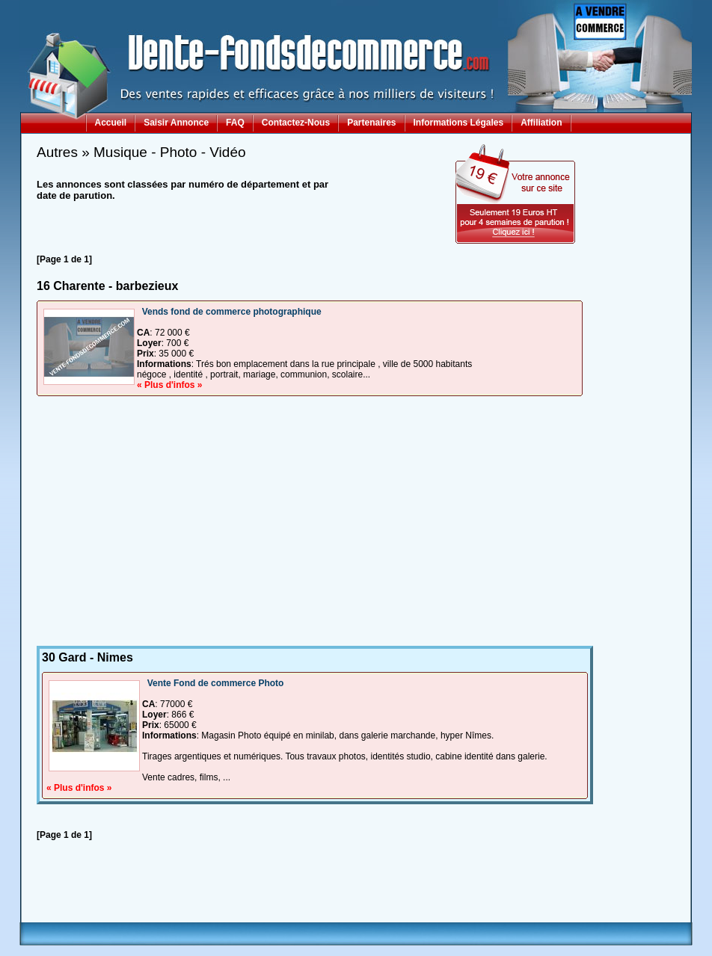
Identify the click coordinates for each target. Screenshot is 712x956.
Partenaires (371, 122)
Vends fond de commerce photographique (232, 311)
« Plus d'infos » (170, 385)
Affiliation (541, 122)
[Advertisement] (310, 526)
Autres (57, 152)
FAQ (235, 122)
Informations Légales (459, 122)
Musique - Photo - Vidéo (169, 152)
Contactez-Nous (296, 122)
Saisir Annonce (176, 122)
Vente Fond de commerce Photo (215, 683)
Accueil (111, 122)
